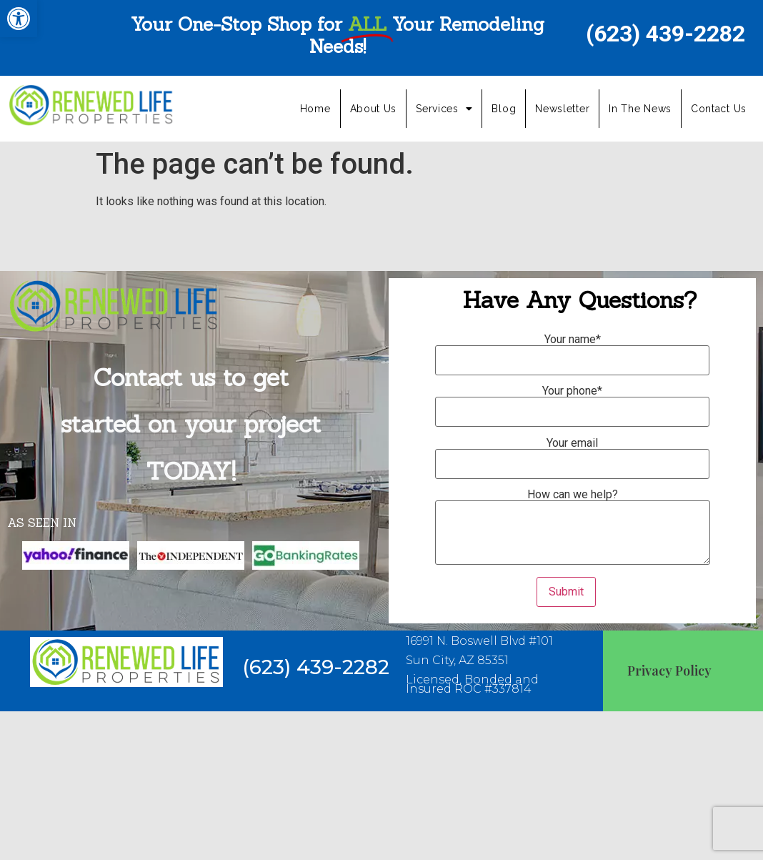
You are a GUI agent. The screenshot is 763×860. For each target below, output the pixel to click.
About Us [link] (373, 108)
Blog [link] (504, 108)
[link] (18, 18)
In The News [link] (640, 108)
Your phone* (572, 401)
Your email (572, 454)
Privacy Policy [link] (669, 670)
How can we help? (572, 528)
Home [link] (315, 108)
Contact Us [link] (719, 108)
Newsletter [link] (562, 108)
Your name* (572, 350)
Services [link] (444, 109)
